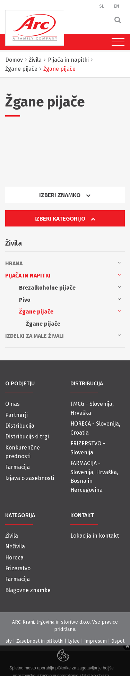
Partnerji (16, 415)
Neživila (15, 546)
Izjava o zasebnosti (29, 478)
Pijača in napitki (63, 275)
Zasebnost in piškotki (39, 641)
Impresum (95, 641)
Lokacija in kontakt (94, 535)
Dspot (117, 641)
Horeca (14, 557)
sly (9, 641)
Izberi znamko (64, 195)
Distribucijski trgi (27, 436)
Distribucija (19, 425)
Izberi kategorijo (64, 218)
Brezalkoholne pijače (70, 287)
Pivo (70, 299)
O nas (12, 404)
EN (116, 6)
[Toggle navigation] (116, 42)
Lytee (74, 641)
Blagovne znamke (28, 590)
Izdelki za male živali (63, 335)
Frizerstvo (18, 568)
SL (101, 6)
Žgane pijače (70, 311)
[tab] (65, 197)
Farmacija (17, 467)
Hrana (63, 263)
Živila (11, 535)
